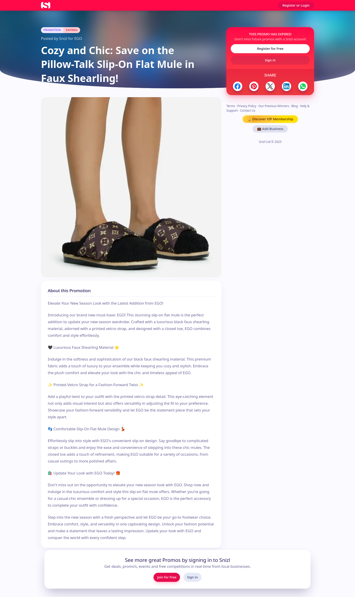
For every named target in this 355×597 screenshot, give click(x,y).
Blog (294, 106)
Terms (230, 106)
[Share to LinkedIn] (286, 86)
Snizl (63, 38)
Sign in (270, 60)
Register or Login (295, 5)
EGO (78, 38)
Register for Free (270, 48)
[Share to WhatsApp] (302, 86)
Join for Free (166, 577)
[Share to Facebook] (237, 86)
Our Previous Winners (274, 106)
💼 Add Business (270, 128)
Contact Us (247, 110)
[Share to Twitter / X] (270, 86)
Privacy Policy (246, 106)
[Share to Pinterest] (254, 86)
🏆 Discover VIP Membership (270, 119)
